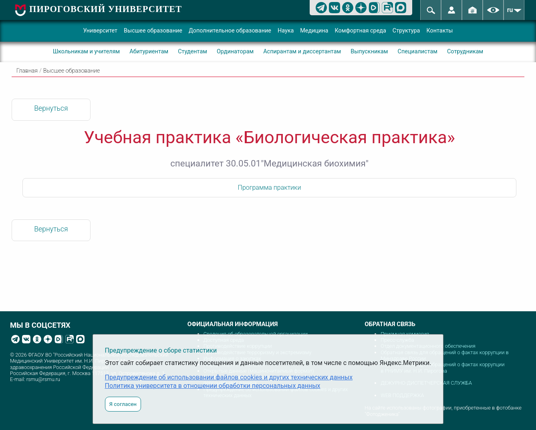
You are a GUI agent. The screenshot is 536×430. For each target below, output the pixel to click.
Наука (286, 30)
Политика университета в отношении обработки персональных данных (212, 385)
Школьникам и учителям (86, 51)
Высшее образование (153, 30)
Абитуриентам (148, 51)
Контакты (439, 30)
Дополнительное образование (230, 30)
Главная (27, 70)
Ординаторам (235, 51)
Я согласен (123, 404)
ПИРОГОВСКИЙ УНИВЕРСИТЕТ (105, 9)
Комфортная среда (360, 30)
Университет (100, 30)
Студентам (192, 51)
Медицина (314, 30)
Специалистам (417, 51)
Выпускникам (369, 51)
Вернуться (51, 108)
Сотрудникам (465, 51)
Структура (406, 30)
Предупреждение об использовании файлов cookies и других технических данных (229, 377)
